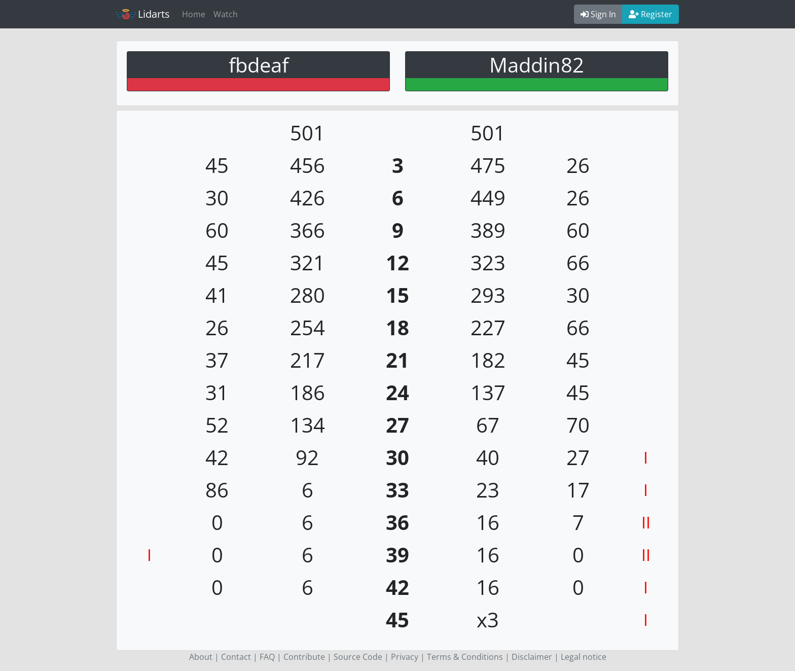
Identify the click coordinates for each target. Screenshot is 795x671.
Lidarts (143, 14)
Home (193, 14)
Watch (225, 14)
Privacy (404, 656)
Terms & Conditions (465, 656)
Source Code (358, 656)
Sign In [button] (598, 14)
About (200, 656)
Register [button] (650, 14)
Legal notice (583, 656)
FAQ (267, 656)
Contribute (304, 656)
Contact (236, 656)
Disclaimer (532, 656)
